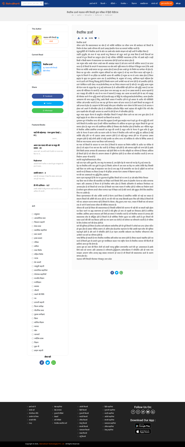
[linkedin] (153, 412)
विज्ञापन (134, 3)
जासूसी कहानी (39, 266)
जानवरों (37, 334)
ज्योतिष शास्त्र (38, 338)
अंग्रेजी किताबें (83, 407)
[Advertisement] (47, 385)
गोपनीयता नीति (33, 413)
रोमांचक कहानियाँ (40, 274)
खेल (35, 330)
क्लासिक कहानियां (40, 230)
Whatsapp (48, 110)
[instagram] (138, 412)
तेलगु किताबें (83, 423)
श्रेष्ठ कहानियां (58, 407)
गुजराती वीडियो (58, 413)
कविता (36, 246)
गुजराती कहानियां (110, 410)
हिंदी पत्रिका (46, 71)
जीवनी (36, 290)
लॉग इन (178, 3)
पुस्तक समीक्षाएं (39, 314)
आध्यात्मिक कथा (40, 218)
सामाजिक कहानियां (40, 270)
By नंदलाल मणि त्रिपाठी (50, 68)
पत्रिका (36, 242)
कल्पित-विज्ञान (39, 322)
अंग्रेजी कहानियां (109, 417)
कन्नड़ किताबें (83, 433)
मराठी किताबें (83, 417)
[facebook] (133, 412)
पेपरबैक (124, 3)
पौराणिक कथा (39, 310)
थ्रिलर (36, 318)
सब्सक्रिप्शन (144, 3)
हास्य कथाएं (38, 238)
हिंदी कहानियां (109, 407)
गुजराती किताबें (84, 413)
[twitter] (143, 412)
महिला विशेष (38, 254)
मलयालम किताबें (84, 430)
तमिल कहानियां (109, 426)
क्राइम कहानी (38, 350)
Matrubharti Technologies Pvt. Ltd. (52, 444)
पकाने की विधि (39, 294)
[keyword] (32, 3)
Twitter (48, 103)
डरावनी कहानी (39, 302)
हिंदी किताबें (82, 410)
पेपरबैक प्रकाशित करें (60, 423)
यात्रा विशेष (38, 250)
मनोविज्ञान (37, 282)
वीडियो (114, 3)
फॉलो (51, 41)
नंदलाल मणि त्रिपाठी (51, 37)
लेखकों (56, 417)
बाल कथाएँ (38, 234)
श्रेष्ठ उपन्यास (57, 410)
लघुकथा (37, 214)
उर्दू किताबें (82, 436)
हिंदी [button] (46, 4)
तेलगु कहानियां (109, 430)
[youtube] (148, 412)
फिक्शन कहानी (39, 222)
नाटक (36, 258)
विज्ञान (36, 342)
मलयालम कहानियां (110, 423)
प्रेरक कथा (37, 226)
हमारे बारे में (93, 3)
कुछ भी (36, 346)
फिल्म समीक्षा (38, 306)
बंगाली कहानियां (109, 420)
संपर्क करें (154, 3)
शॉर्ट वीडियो (57, 420)
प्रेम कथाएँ (37, 262)
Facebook (47, 96)
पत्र (35, 298)
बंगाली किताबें (83, 426)
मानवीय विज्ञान (39, 278)
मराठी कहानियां (109, 413)
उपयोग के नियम (33, 417)
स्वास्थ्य (36, 286)
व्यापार (36, 326)
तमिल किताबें (83, 420)
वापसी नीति (32, 420)
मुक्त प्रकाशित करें (166, 3)
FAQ (30, 423)
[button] (41, 3)
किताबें (104, 3)
